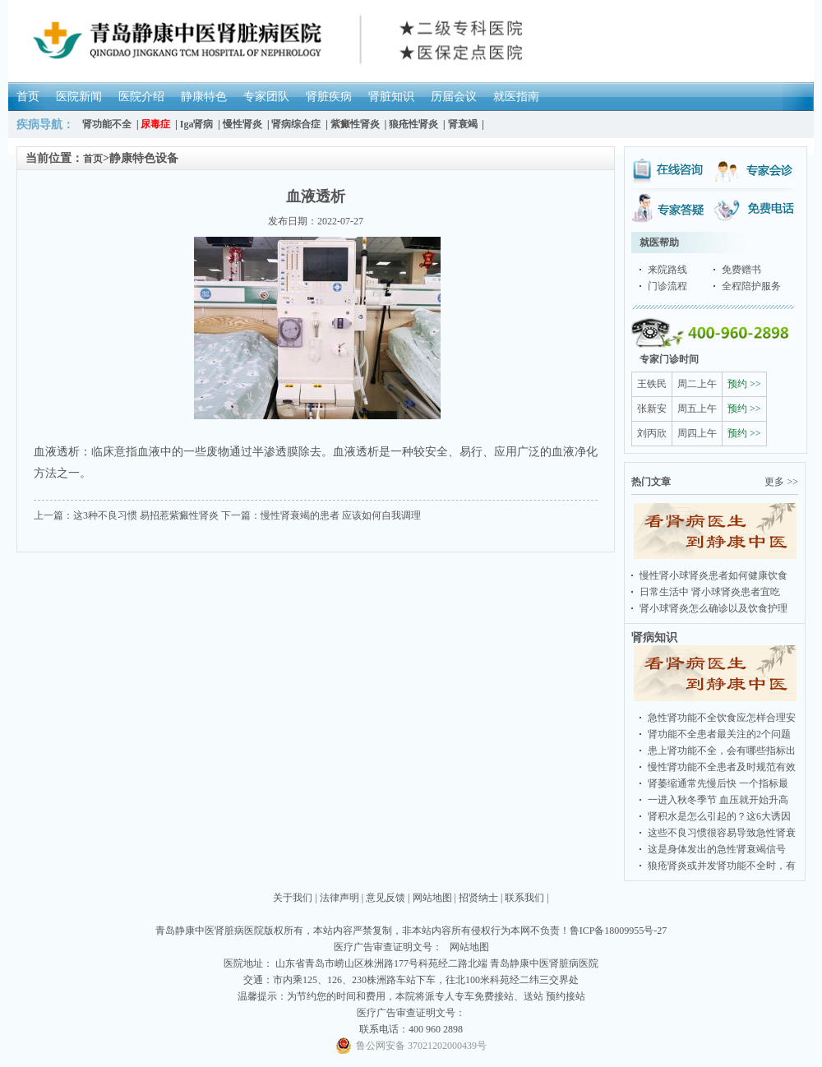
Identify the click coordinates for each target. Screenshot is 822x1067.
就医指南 (516, 96)
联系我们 (524, 897)
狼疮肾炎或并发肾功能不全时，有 (722, 865)
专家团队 (266, 96)
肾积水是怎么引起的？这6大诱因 (719, 816)
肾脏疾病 (329, 96)
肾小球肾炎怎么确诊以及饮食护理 (713, 608)
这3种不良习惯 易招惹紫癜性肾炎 (146, 515)
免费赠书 (741, 269)
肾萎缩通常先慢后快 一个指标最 (718, 783)
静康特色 (204, 96)
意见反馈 (385, 897)
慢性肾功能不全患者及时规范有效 (722, 767)
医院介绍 (141, 96)
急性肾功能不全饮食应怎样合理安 (722, 717)
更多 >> (781, 481)
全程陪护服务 (751, 286)
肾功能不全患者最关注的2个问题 (719, 734)
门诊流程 (667, 286)
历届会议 (454, 96)
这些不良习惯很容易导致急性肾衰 (722, 832)
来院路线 (667, 269)
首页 (27, 96)
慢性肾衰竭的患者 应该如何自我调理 (341, 515)
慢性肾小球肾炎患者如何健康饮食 (713, 575)
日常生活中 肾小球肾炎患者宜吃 (710, 592)
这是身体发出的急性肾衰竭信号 (717, 849)
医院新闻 (79, 96)
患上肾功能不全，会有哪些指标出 (722, 750)
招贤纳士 (478, 897)
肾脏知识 (391, 96)
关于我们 (292, 897)
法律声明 (339, 897)
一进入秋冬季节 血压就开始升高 (718, 800)
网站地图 (432, 897)
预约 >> (744, 384)
